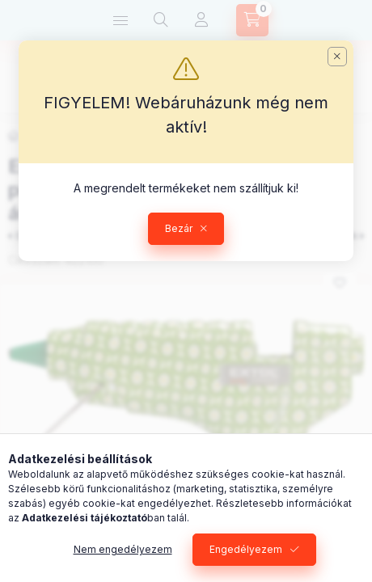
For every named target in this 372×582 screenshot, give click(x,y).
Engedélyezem (245, 549)
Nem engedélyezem (123, 549)
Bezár (178, 228)
